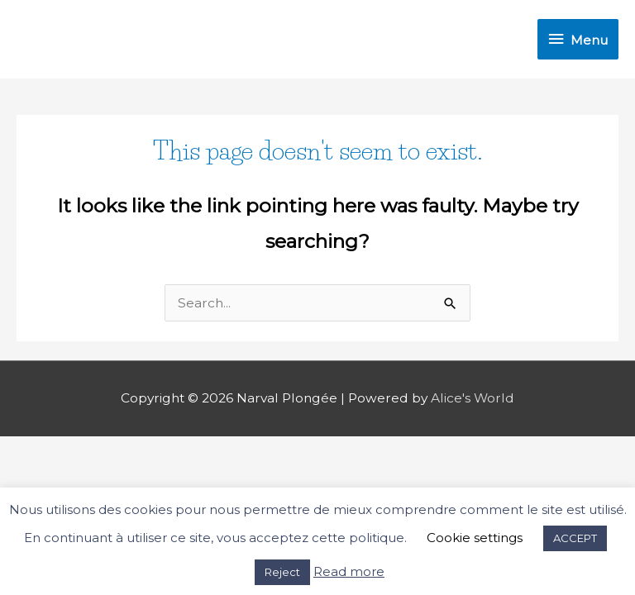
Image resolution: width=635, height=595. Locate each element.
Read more (348, 571)
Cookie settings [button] (475, 537)
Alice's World (472, 398)
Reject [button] (282, 571)
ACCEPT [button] (575, 538)
